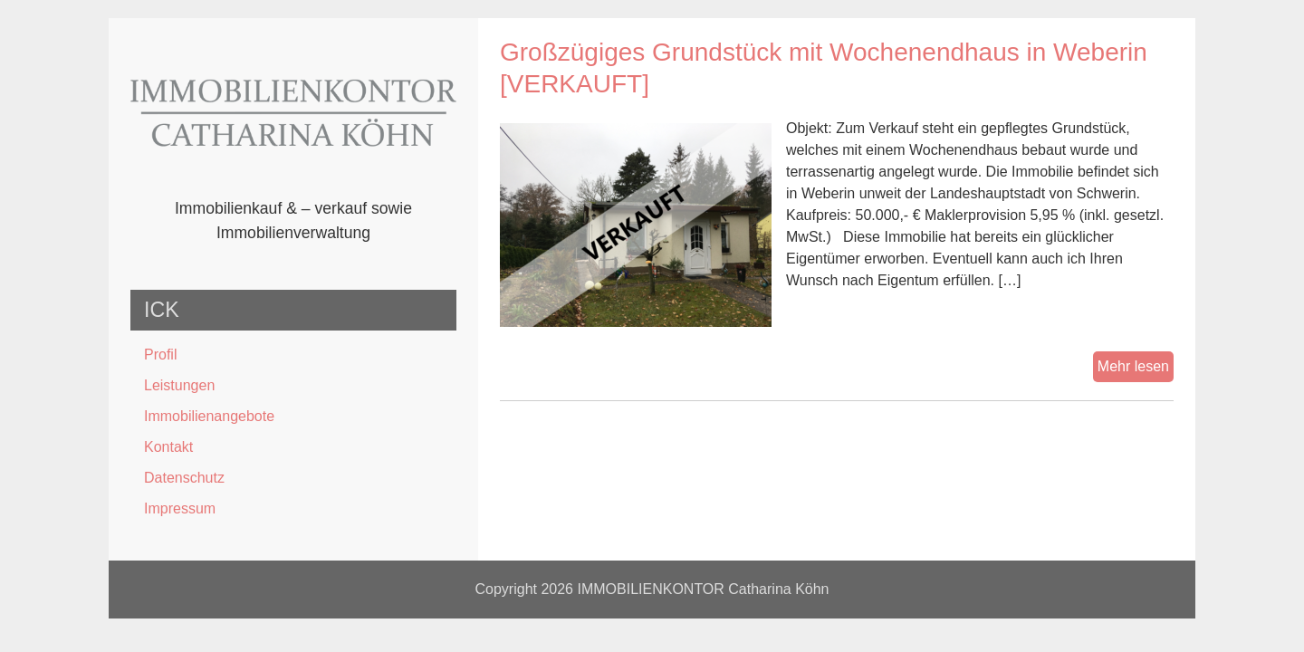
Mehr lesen (1136, 368)
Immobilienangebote (209, 416)
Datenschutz (184, 477)
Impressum (180, 508)
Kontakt (168, 447)
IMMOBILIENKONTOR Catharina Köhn (703, 589)
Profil (160, 354)
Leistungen (179, 385)
